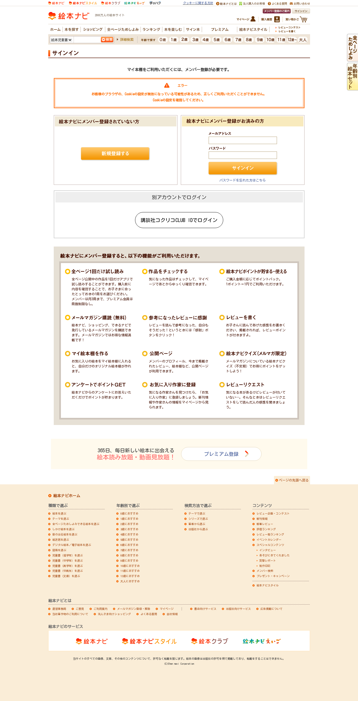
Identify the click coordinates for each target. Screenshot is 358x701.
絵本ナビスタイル (268, 585)
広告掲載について (271, 608)
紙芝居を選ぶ (60, 539)
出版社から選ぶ (198, 529)
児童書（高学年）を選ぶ (67, 565)
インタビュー (267, 550)
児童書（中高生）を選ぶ (67, 570)
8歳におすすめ (129, 555)
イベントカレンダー (269, 539)
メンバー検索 (265, 570)
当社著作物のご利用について (70, 614)
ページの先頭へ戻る (294, 480)
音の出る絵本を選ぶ (64, 534)
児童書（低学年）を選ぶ (67, 555)
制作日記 (264, 565)
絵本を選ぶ (59, 513)
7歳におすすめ (129, 550)
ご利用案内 (100, 608)
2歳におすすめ (129, 524)
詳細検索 (126, 39)
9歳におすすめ (129, 560)
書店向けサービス (205, 608)
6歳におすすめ (129, 544)
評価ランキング (266, 529)
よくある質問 (149, 614)
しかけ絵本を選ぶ (63, 529)
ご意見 (80, 608)
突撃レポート (267, 560)
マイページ (167, 608)
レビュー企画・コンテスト (273, 513)
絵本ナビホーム (66, 496)
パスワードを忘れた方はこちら (242, 180)
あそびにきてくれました (274, 555)
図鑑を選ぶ (59, 550)
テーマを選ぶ (60, 518)
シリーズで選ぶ (198, 518)
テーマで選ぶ (197, 513)
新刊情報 (262, 518)
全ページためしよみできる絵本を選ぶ (75, 524)
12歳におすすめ (130, 576)
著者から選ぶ (197, 524)
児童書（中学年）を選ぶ (67, 560)
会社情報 (172, 614)
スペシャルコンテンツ (270, 544)
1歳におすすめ (129, 518)
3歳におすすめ (129, 529)
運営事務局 (59, 608)
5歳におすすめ (129, 539)
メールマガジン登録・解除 (133, 608)
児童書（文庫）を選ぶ (66, 576)
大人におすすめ (130, 581)
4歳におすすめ (129, 534)
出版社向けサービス (238, 608)
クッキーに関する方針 (198, 2)
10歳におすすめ (130, 565)
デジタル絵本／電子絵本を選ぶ (71, 544)
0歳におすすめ (129, 513)
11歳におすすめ (130, 570)
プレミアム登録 (221, 453)
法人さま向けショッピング (114, 614)
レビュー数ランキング (270, 534)
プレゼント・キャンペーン (273, 576)
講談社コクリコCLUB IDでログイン (179, 220)
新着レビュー (265, 524)
